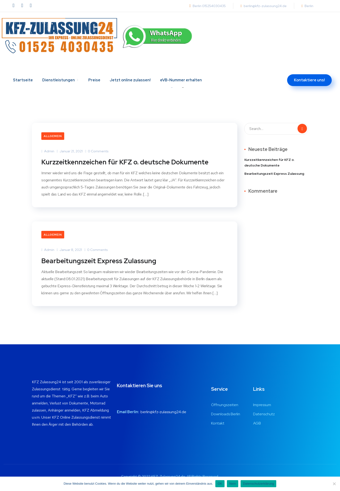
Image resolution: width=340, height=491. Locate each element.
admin (47, 151)
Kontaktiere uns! (309, 67)
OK (220, 483)
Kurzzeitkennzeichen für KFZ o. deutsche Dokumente (129, 162)
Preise (94, 67)
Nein (232, 483)
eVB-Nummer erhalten (181, 67)
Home (155, 85)
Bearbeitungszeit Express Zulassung (101, 260)
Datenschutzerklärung (258, 483)
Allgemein (53, 136)
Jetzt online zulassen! (130, 67)
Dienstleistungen (58, 67)
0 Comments (97, 151)
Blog (169, 85)
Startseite (23, 67)
